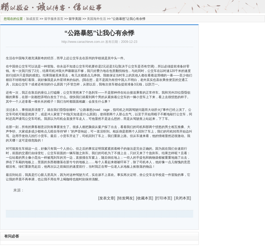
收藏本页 (144, 198)
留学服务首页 (53, 19)
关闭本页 (182, 198)
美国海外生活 (96, 19)
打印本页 (163, 198)
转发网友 (125, 198)
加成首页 (32, 19)
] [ (116, 198)
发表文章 (106, 198)
